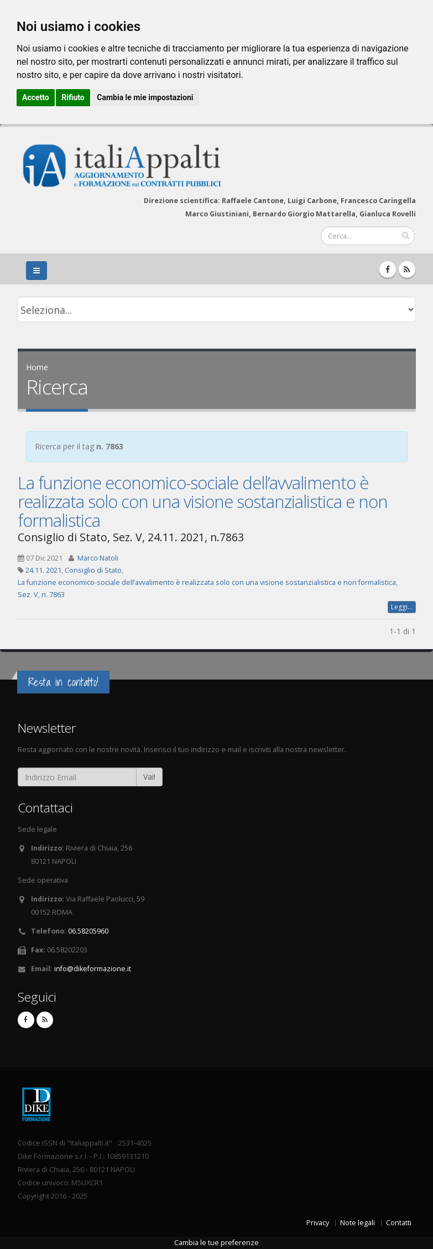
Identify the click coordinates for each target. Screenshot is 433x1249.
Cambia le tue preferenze (216, 1242)
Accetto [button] (35, 97)
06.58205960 (88, 931)
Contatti (398, 1222)
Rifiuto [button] (73, 97)
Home (37, 367)
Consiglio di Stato (93, 570)
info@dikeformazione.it (92, 968)
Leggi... (402, 606)
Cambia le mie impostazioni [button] (145, 97)
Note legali (357, 1222)
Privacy (317, 1222)
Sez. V (28, 594)
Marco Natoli (97, 558)
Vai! (149, 776)
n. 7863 (53, 594)
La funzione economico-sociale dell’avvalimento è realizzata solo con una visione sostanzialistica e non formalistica (203, 501)
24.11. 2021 (43, 570)
